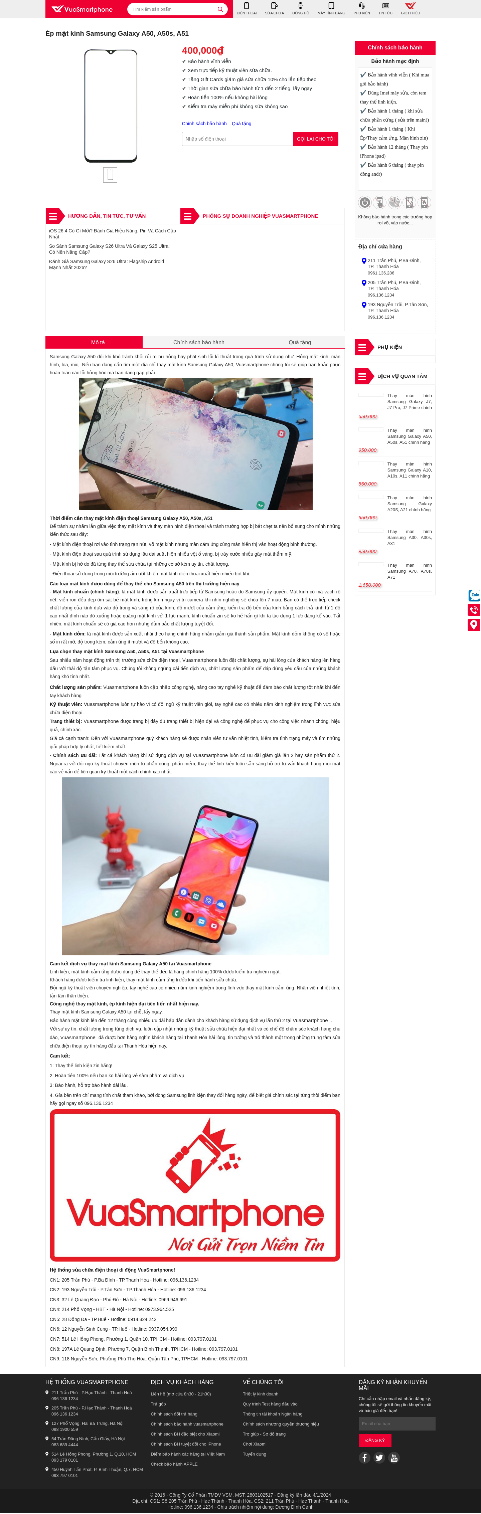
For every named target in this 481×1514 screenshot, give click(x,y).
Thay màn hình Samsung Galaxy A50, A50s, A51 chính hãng (409, 436)
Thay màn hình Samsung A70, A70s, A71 (409, 571)
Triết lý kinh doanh (261, 1395)
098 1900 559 (64, 1430)
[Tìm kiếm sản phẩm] (177, 9)
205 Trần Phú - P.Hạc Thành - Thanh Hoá (91, 1409)
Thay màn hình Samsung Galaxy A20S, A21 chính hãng (409, 503)
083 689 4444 (64, 1446)
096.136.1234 (381, 295)
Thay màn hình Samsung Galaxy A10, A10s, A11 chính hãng (409, 470)
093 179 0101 (64, 1461)
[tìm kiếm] (220, 9)
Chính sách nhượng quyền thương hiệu (281, 1425)
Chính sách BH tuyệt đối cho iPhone (186, 1445)
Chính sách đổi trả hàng (174, 1415)
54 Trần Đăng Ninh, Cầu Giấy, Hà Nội (88, 1440)
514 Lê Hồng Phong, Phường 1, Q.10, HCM (93, 1455)
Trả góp (158, 1405)
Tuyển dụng (254, 1455)
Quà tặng (241, 124)
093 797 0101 (64, 1476)
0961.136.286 (381, 272)
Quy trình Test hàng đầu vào (270, 1405)
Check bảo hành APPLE (174, 1465)
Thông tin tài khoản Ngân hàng (273, 1415)
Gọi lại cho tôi (316, 139)
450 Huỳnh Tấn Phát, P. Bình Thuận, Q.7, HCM (97, 1470)
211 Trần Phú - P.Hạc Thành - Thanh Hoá (91, 1393)
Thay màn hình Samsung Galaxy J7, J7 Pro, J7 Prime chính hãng (409, 402)
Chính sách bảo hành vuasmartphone (187, 1425)
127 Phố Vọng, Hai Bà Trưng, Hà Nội (87, 1424)
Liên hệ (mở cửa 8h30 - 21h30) (181, 1395)
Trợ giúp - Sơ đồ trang (264, 1435)
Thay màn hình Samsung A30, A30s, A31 (409, 537)
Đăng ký (375, 1442)
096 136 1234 (64, 1399)
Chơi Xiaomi (255, 1445)
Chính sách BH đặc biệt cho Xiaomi (185, 1435)
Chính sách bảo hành (205, 124)
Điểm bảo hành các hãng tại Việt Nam (188, 1455)
